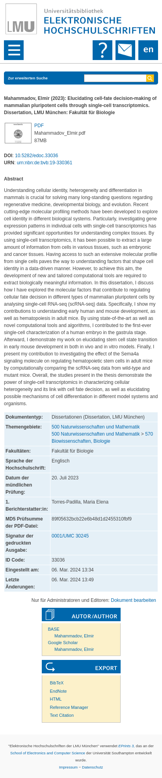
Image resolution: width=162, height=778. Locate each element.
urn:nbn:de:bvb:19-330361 (45, 162)
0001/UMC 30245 (70, 536)
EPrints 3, (126, 746)
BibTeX (57, 682)
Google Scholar (63, 642)
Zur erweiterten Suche (28, 78)
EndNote (58, 691)
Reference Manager (69, 707)
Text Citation (62, 715)
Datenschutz (92, 767)
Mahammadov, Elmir (74, 635)
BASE (54, 629)
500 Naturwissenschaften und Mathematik (96, 427)
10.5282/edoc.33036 (36, 155)
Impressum (68, 767)
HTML (56, 699)
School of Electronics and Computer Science (47, 753)
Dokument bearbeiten (133, 600)
